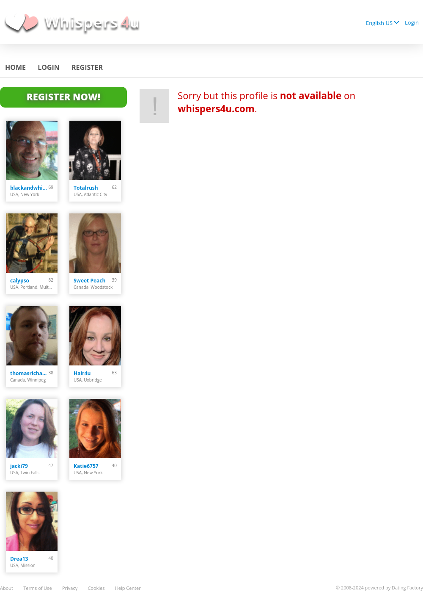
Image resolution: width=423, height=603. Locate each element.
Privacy (69, 588)
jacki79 (19, 466)
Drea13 (19, 558)
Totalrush (86, 187)
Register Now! (63, 96)
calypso (19, 280)
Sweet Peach (89, 280)
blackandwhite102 (29, 187)
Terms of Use (37, 588)
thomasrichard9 (29, 373)
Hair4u (82, 373)
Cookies (96, 588)
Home (15, 67)
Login (412, 22)
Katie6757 (86, 466)
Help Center (128, 588)
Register (87, 67)
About (6, 588)
